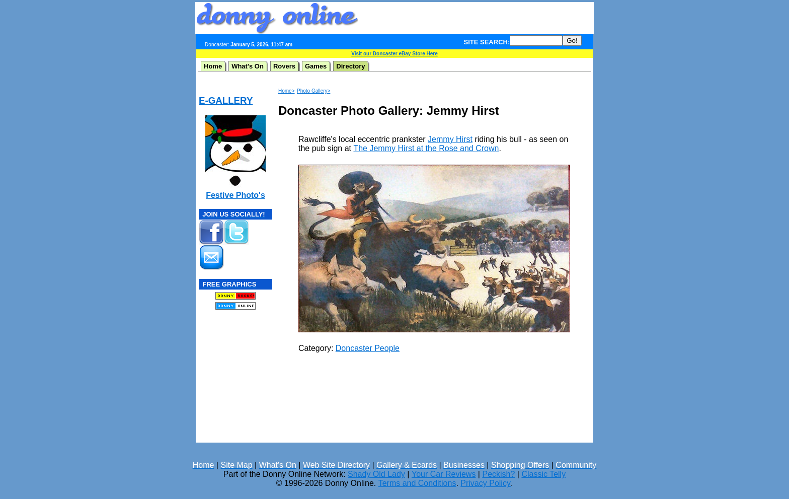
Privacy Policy (485, 483)
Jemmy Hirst (450, 139)
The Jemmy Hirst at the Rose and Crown (426, 148)
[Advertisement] (476, 18)
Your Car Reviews (444, 474)
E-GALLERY (226, 100)
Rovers (284, 66)
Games (316, 66)
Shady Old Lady (376, 474)
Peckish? (498, 474)
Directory (350, 66)
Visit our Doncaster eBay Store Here (394, 53)
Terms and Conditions (417, 483)
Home (213, 66)
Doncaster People (368, 348)
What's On (247, 66)
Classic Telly (543, 474)
